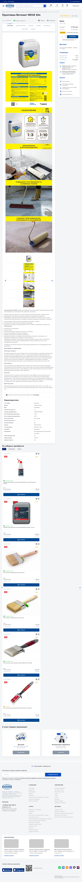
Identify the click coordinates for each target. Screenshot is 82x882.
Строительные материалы (19, 11)
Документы (47, 25)
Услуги (56, 795)
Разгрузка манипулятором (35, 824)
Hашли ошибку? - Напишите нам (41, 766)
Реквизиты (31, 795)
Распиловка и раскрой (34, 822)
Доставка (25, 29)
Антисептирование (33, 829)
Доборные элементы (34, 831)
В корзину (72, 37)
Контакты (5, 802)
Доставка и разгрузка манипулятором (64, 813)
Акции (56, 793)
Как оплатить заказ (59, 791)
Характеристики (20, 25)
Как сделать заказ (59, 790)
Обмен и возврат (59, 801)
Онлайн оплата (76, 5)
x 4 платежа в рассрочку (72, 32)
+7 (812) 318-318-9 (9, 805)
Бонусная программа (60, 788)
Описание (10, 25)
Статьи (56, 797)
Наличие (30, 25)
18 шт (22, 20)
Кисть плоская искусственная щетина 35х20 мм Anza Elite (17, 708)
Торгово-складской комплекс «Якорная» (14, 849)
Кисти (19, 449)
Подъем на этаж (33, 826)
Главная (3, 11)
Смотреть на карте (9, 855)
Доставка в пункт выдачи (35, 809)
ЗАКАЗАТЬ (61, 753)
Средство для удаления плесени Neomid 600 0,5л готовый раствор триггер (19, 483)
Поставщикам (32, 791)
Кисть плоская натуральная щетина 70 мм (13, 618)
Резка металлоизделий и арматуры (37, 820)
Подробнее (36, 395)
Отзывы (38, 25)
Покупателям (59, 785)
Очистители (11, 449)
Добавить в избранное (60, 802)
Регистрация (11, 1)
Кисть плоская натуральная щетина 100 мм (13, 572)
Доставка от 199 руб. (60, 811)
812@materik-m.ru (6, 807)
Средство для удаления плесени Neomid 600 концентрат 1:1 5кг (18, 527)
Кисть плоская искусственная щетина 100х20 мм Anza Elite (17, 663)
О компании (32, 785)
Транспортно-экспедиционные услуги (64, 817)
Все (4, 449)
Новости (31, 793)
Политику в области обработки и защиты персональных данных (37, 778)
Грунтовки (44, 11)
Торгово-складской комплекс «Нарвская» (39, 849)
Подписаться (53, 774)
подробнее (21, 753)
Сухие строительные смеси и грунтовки (33, 11)
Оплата (33, 29)
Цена (4, 487)
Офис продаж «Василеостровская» (63, 849)
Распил (30, 813)
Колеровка (31, 811)
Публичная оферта (33, 801)
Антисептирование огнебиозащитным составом (40, 818)
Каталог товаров (9, 11)
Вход (5, 1)
